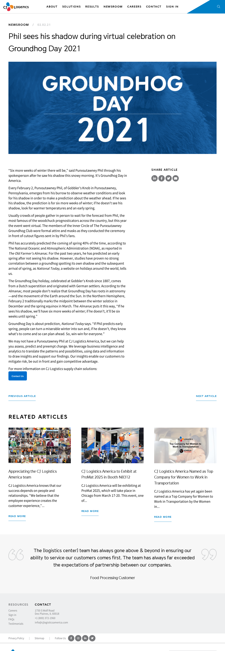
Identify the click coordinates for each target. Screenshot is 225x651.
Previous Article (22, 396)
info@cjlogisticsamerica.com (51, 622)
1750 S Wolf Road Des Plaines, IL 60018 (47, 612)
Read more (17, 516)
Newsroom (18, 24)
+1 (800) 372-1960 (45, 617)
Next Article (206, 396)
